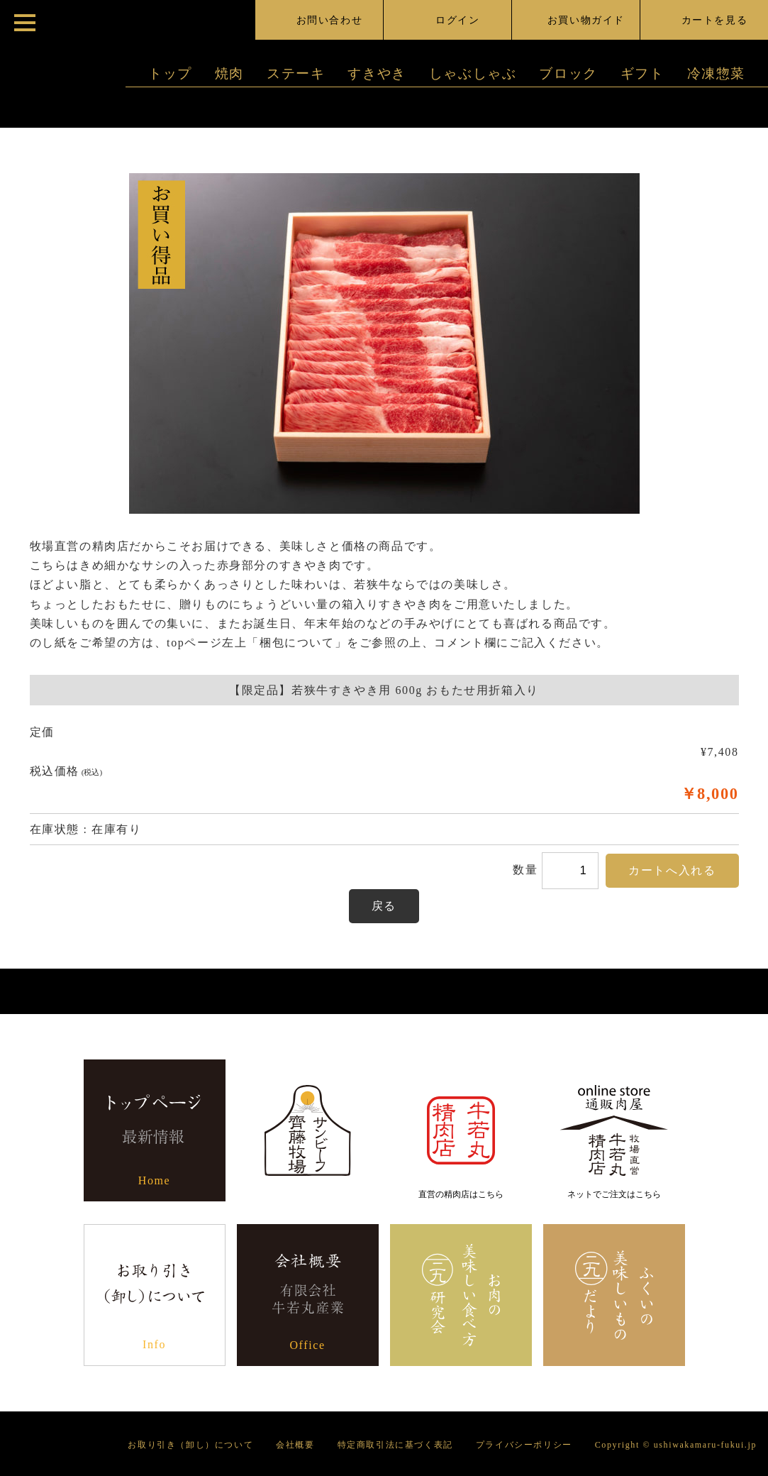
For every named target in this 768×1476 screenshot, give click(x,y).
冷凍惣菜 (716, 73)
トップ (170, 73)
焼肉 (229, 73)
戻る (384, 906)
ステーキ (296, 73)
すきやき (376, 73)
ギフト (642, 73)
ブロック (568, 73)
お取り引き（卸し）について (190, 1445)
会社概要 (295, 1445)
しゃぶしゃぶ (473, 73)
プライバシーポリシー (524, 1445)
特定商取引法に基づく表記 (395, 1445)
